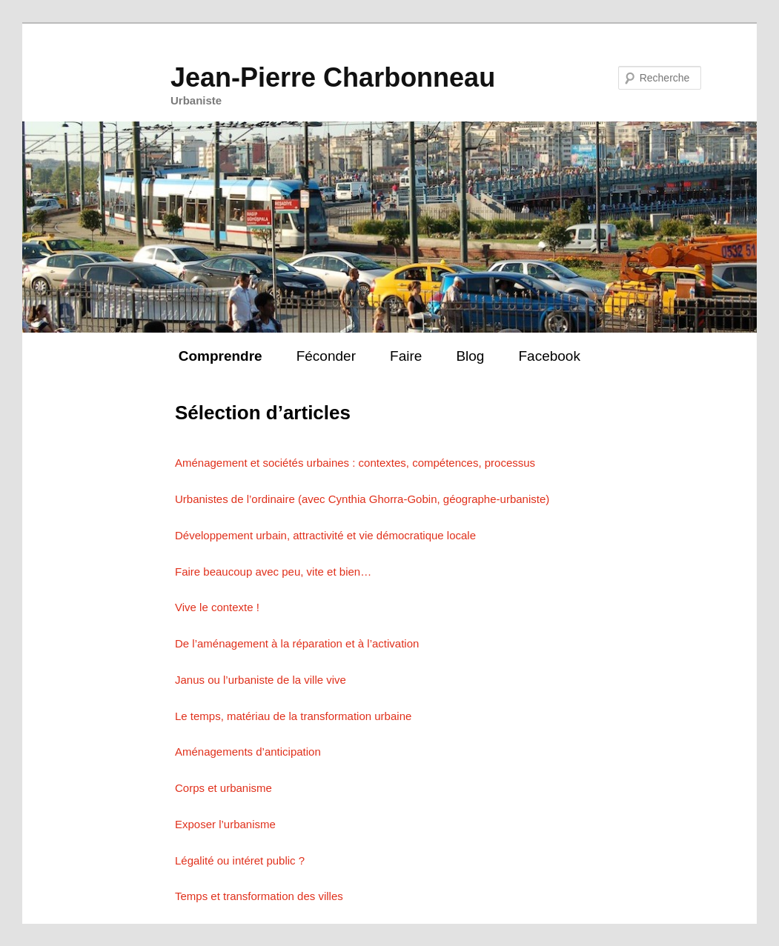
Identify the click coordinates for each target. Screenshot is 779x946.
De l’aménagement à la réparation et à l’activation (297, 643)
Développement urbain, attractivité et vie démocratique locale (325, 535)
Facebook (549, 356)
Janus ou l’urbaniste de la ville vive (260, 679)
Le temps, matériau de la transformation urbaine (293, 716)
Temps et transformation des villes (259, 896)
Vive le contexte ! (217, 607)
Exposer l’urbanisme (225, 824)
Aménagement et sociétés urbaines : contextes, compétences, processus (355, 462)
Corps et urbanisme (223, 788)
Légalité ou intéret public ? (240, 860)
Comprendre (220, 356)
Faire (406, 356)
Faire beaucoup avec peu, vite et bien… (273, 571)
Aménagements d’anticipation (248, 751)
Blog (470, 356)
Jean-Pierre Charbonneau (332, 77)
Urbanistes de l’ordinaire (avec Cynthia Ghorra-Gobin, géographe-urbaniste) (362, 499)
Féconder (326, 356)
